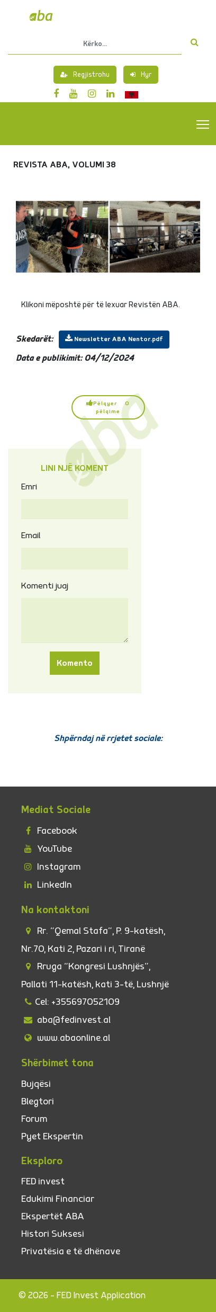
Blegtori (37, 1101)
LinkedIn (46, 885)
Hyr (140, 74)
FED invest (43, 1181)
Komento (75, 663)
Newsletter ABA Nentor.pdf (114, 338)
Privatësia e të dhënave (70, 1251)
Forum (34, 1119)
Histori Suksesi (52, 1234)
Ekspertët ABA (52, 1216)
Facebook (49, 831)
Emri (29, 486)
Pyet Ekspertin (52, 1136)
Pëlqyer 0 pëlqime (108, 407)
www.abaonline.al (65, 1038)
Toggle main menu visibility (203, 124)
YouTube (46, 849)
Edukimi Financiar (57, 1199)
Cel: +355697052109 (70, 1002)
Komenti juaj (44, 586)
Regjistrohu (85, 74)
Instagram (50, 867)
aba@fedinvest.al (66, 1020)
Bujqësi (36, 1084)
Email (31, 535)
